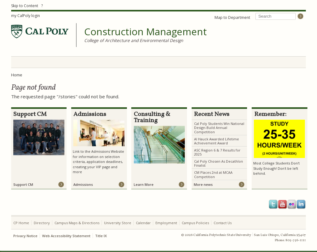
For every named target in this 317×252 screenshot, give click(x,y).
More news (203, 184)
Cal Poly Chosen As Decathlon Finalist (218, 163)
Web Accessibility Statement (66, 235)
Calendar (143, 222)
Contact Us (223, 222)
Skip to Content (24, 5)
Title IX (101, 235)
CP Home (21, 222)
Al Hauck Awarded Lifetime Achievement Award (216, 141)
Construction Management (145, 32)
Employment (166, 222)
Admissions (83, 184)
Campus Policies (195, 222)
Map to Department (232, 17)
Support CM (23, 184)
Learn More (144, 184)
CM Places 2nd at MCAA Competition (213, 174)
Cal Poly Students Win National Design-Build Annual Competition (219, 127)
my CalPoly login (25, 15)
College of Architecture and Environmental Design (133, 40)
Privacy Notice (25, 235)
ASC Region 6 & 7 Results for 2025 (217, 152)
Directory (42, 222)
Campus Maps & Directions (76, 222)
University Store (117, 222)
